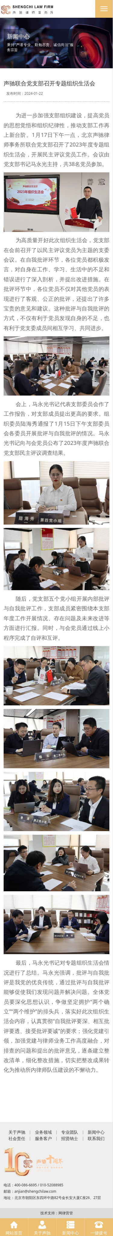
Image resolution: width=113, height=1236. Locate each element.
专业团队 (69, 1132)
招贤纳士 (69, 1138)
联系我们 (96, 1138)
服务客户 (43, 1138)
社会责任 (16, 1138)
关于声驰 (16, 1132)
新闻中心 (96, 1132)
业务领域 (43, 1132)
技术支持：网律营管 (56, 1212)
